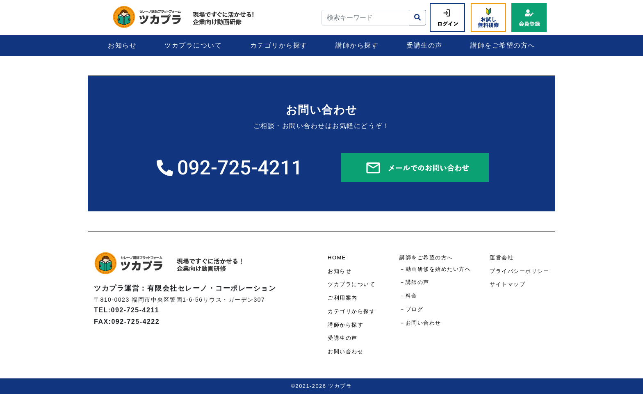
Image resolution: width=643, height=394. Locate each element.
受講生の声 (424, 45)
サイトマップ (507, 284)
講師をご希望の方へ (502, 45)
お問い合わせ (345, 351)
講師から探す (357, 45)
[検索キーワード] (365, 17)
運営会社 (501, 257)
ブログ (415, 309)
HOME (337, 257)
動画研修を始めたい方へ (438, 269)
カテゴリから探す (279, 45)
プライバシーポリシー (519, 271)
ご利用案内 (343, 298)
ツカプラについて (193, 45)
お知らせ (122, 45)
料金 (411, 296)
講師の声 (417, 282)
